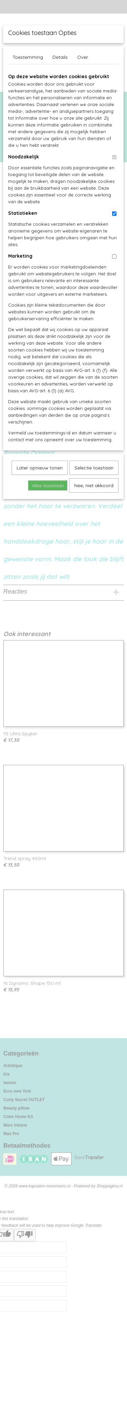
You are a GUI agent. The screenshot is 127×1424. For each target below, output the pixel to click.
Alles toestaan (48, 485)
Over (82, 57)
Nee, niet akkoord (93, 485)
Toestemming (28, 57)
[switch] (114, 157)
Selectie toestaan (94, 468)
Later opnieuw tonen (40, 468)
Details (60, 57)
